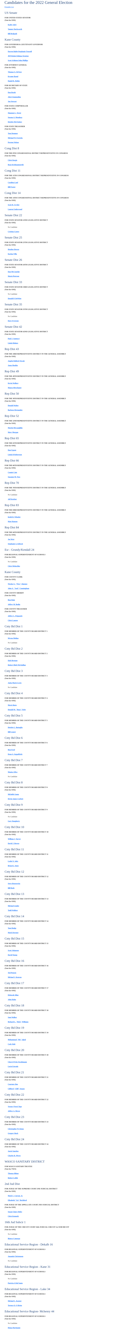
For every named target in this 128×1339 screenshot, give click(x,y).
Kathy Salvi (12, 25)
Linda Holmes (13, 343)
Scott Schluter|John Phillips (18, 60)
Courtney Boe (13, 1084)
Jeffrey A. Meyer (14, 1111)
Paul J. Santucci (14, 339)
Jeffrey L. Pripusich (15, 616)
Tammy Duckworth (15, 29)
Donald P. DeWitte (14, 298)
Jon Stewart (12, 101)
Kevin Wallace (13, 383)
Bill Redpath (12, 34)
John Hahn (12, 999)
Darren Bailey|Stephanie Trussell (20, 51)
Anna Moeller (13, 365)
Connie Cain (12, 472)
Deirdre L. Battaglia (15, 727)
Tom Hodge (12, 928)
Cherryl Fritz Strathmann (17, 1062)
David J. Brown (13, 843)
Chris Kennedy (13, 1216)
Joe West (11, 539)
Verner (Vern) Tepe (15, 1106)
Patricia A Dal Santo (15, 1283)
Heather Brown (13, 249)
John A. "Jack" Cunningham (18, 588)
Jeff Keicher (12, 499)
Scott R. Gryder (14, 205)
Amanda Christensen (15, 1256)
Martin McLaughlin (15, 428)
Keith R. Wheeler (14, 517)
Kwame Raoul (13, 76)
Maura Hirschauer (15, 388)
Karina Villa (12, 254)
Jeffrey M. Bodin (14, 604)
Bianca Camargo (14, 1238)
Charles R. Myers (14, 1156)
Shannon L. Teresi (14, 113)
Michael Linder (13, 906)
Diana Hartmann (14, 1328)
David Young (12, 955)
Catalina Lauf (13, 182)
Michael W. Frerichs (15, 138)
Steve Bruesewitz (14, 883)
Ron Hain (11, 600)
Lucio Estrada (13, 1066)
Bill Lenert (12, 732)
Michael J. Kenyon (15, 977)
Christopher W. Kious (16, 1129)
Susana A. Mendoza (15, 117)
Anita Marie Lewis (15, 683)
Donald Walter (13, 405)
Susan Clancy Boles (15, 1212)
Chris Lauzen (13, 620)
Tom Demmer (13, 133)
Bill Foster (12, 187)
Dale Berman (12, 660)
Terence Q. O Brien (15, 1305)
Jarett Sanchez (13, 1151)
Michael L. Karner (15, 1301)
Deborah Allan (13, 995)
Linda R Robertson (15, 455)
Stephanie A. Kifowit (15, 544)
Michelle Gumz (13, 794)
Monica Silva (12, 772)
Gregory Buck (13, 1133)
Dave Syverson (13, 321)
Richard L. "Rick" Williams (18, 1022)
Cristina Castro (13, 232)
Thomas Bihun (13, 1173)
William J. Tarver (14, 839)
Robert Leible (13, 1178)
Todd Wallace (13, 910)
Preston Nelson (13, 142)
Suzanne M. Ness (14, 477)
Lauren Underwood (15, 209)
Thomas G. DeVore (15, 72)
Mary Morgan (13, 432)
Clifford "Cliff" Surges (16, 1089)
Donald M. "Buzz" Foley (17, 710)
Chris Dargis (12, 160)
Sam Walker (12, 1017)
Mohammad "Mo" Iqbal (17, 1040)
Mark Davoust (13, 933)
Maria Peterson (13, 276)
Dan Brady (12, 92)
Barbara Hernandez (15, 410)
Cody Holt (11, 1044)
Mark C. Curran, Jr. (15, 1196)
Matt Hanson (12, 521)
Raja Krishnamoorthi (16, 165)
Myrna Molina (13, 638)
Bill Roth (11, 888)
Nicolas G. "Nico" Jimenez (17, 584)
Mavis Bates (12, 705)
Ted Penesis (12, 973)
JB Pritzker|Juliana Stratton (18, 56)
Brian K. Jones (13, 866)
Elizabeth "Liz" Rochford (17, 1200)
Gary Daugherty (14, 821)
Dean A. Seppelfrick (15, 754)
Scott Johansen (13, 950)
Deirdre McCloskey (15, 122)
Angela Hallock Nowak (16, 361)
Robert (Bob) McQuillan (17, 665)
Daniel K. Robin (14, 81)
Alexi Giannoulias (14, 97)
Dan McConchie (14, 272)
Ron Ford (11, 750)
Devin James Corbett (15, 799)
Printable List (9, 7)
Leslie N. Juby (13, 861)
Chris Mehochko (14, 566)
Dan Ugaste (12, 450)
